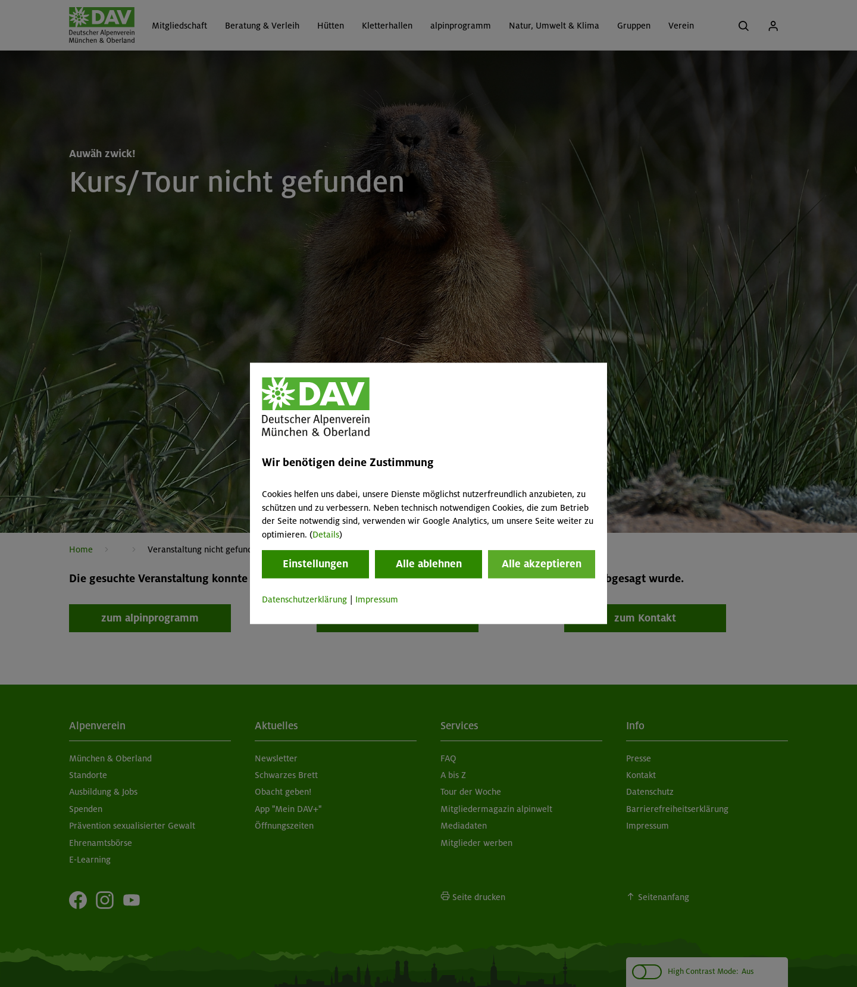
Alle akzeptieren (541, 563)
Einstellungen (315, 563)
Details (325, 534)
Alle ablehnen (429, 563)
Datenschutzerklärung (304, 599)
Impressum (376, 599)
